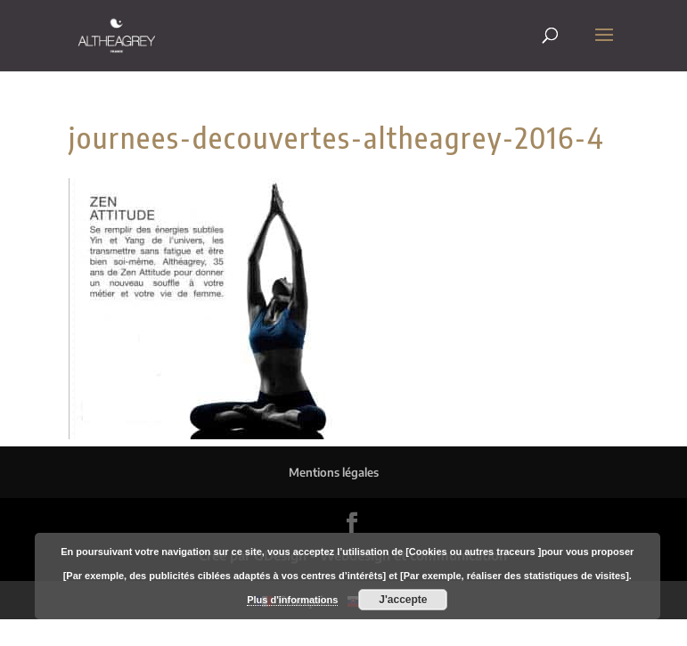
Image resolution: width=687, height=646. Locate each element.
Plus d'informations (292, 599)
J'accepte (403, 599)
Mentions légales (334, 472)
